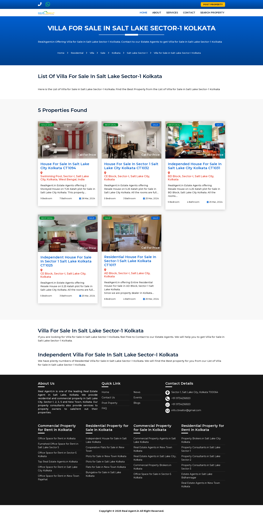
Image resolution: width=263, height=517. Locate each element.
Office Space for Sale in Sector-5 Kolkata (152, 476)
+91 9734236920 (181, 398)
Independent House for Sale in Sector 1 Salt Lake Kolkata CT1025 (66, 261)
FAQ (104, 408)
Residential (77, 53)
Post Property (213, 4)
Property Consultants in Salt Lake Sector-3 (200, 467)
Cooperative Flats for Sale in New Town (105, 449)
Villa (92, 53)
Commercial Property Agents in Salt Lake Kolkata (155, 440)
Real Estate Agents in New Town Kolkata (153, 449)
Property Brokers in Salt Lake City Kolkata (201, 440)
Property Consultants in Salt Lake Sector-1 (200, 449)
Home (143, 12)
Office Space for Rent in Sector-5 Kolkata (57, 454)
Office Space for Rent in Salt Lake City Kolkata (57, 468)
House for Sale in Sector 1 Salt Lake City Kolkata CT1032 (131, 166)
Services (172, 12)
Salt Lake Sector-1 (137, 53)
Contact (189, 12)
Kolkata (116, 53)
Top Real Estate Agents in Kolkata (58, 461)
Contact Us (108, 397)
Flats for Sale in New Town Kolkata (106, 467)
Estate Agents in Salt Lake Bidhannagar (196, 476)
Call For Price (87, 154)
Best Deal (110, 125)
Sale (102, 53)
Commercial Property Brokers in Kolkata (152, 467)
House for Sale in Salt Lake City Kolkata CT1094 (64, 166)
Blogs (137, 402)
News (137, 392)
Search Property (212, 12)
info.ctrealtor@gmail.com (186, 410)
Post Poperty (109, 402)
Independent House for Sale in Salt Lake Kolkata (106, 440)
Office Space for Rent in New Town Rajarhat (58, 477)
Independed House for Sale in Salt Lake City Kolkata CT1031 (195, 166)
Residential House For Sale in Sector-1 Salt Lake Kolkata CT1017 (130, 261)
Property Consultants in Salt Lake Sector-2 (200, 458)
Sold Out (46, 125)
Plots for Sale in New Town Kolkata (106, 456)
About (156, 12)
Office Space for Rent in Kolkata (56, 438)
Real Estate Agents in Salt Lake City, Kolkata (155, 458)
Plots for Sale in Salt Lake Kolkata (105, 461)
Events (138, 397)
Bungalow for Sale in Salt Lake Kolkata (103, 474)
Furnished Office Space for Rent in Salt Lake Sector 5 (58, 445)
